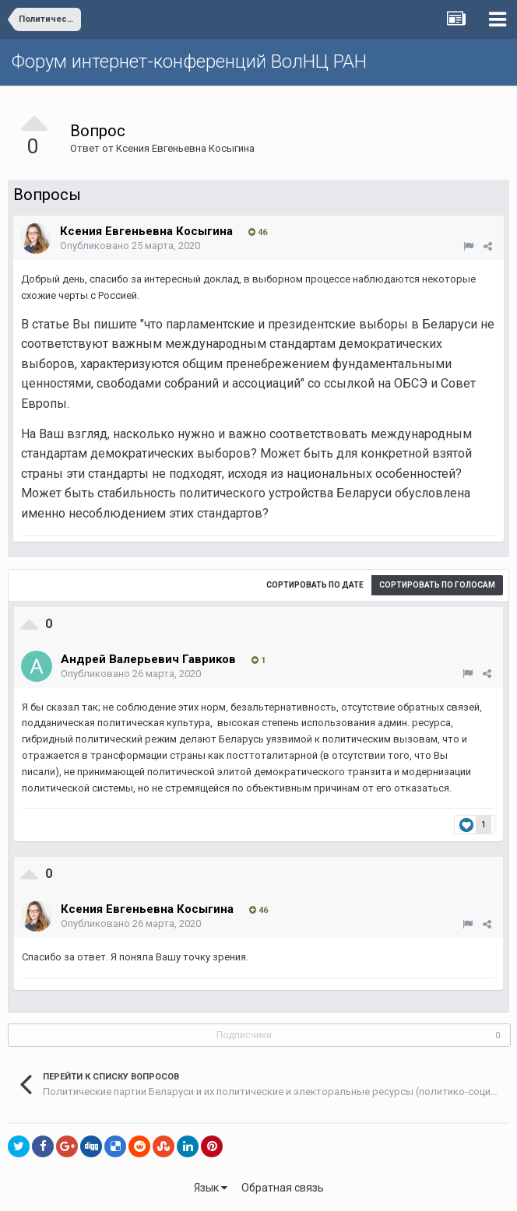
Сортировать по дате (315, 585)
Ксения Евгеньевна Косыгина (185, 148)
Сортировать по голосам (437, 585)
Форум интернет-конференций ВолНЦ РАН (189, 61)
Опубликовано (130, 245)
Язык (210, 1187)
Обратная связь (282, 1187)
